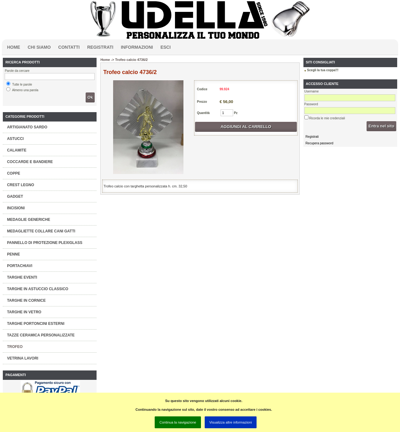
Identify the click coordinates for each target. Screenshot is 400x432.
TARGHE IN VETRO (24, 312)
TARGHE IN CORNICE (26, 300)
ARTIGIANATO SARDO (27, 127)
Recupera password (319, 143)
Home (13, 47)
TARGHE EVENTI (22, 277)
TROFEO (14, 347)
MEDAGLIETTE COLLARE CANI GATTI (41, 231)
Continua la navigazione (177, 422)
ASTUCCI (15, 139)
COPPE (13, 173)
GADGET (15, 196)
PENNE (13, 254)
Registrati (100, 47)
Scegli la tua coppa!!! (323, 70)
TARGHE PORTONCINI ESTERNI (35, 323)
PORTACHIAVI (19, 266)
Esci (165, 47)
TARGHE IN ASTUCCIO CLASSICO (37, 289)
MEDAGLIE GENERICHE (28, 219)
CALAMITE (16, 150)
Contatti (69, 47)
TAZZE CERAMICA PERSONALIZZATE (40, 335)
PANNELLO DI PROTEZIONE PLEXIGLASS (44, 243)
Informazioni (137, 47)
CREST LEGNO (20, 185)
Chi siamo (39, 47)
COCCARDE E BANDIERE (30, 162)
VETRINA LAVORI (22, 358)
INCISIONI (16, 208)
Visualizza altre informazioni (230, 422)
